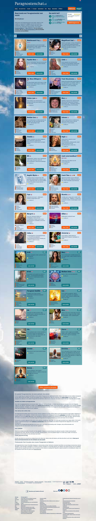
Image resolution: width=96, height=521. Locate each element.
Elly (29, 329)
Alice (65, 310)
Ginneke (30, 348)
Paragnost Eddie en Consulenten (27, 512)
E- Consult (34, 9)
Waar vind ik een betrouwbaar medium (28, 508)
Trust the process (69, 79)
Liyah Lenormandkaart (69, 157)
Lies (64, 291)
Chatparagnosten (66, 507)
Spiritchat (41, 499)
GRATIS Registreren (74, 23)
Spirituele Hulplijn (43, 504)
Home (16, 9)
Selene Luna (32, 98)
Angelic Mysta (33, 175)
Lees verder (39, 54)
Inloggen (79, 9)
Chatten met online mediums (26, 509)
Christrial (66, 233)
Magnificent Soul (68, 40)
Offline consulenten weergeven (48, 387)
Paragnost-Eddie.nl (19, 28)
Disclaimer (17, 481)
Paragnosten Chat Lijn (67, 503)
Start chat (31, 54)
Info (46, 9)
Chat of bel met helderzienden (26, 513)
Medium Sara (32, 117)
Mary (64, 98)
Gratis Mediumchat (66, 502)
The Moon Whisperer (34, 79)
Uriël (29, 252)
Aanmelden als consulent (28, 481)
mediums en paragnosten (38, 421)
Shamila (30, 137)
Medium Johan (68, 271)
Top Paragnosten (43, 512)
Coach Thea (68, 175)
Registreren (72, 8)
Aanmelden (54, 9)
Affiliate (60, 9)
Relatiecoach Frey (34, 41)
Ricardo (66, 194)
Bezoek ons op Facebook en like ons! (35, 491)
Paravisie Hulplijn (43, 498)
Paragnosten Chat (24, 500)
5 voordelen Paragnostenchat (68, 513)
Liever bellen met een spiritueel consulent (28, 498)
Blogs (49, 9)
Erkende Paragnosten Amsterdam (69, 500)
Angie (64, 137)
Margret (31, 214)
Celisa (30, 233)
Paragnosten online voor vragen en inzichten (48, 505)
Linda (64, 59)
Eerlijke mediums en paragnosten (27, 499)
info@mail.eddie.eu (21, 483)
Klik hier (22, 18)
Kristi (30, 271)
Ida (29, 310)
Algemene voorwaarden (39, 481)
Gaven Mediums (43, 510)
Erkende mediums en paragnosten (46, 509)
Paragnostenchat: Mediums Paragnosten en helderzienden (51, 513)
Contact (21, 481)
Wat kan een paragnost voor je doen (27, 507)
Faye (29, 194)
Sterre (65, 329)
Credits (28, 9)
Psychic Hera (32, 59)
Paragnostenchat (37, 449)
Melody (30, 368)
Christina (66, 348)
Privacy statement (48, 481)
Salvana (65, 117)
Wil (29, 156)
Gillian (65, 214)
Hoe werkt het (22, 9)
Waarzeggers (42, 503)
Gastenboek (40, 9)
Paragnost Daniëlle (34, 291)
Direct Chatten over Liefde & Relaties (28, 510)
